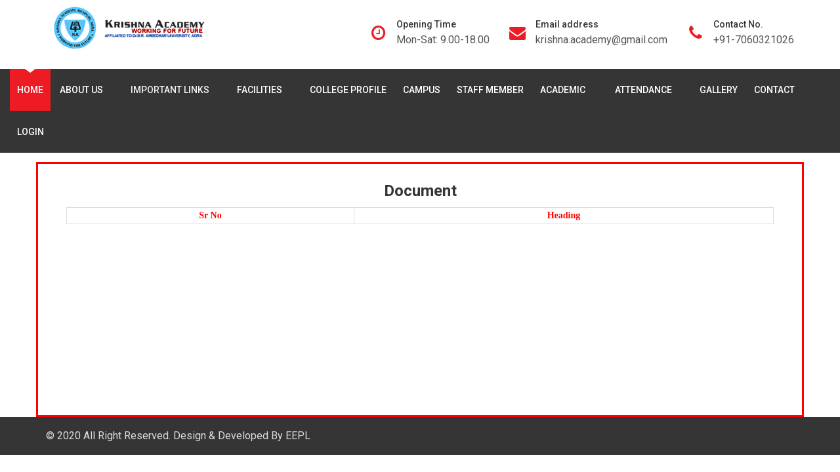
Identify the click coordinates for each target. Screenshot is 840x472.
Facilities (262, 90)
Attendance (646, 90)
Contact (774, 90)
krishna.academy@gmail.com (601, 39)
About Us (84, 90)
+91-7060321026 (753, 39)
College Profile (348, 90)
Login (30, 132)
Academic (566, 90)
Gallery (719, 90)
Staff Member (490, 90)
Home (30, 90)
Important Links (173, 90)
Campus (421, 90)
